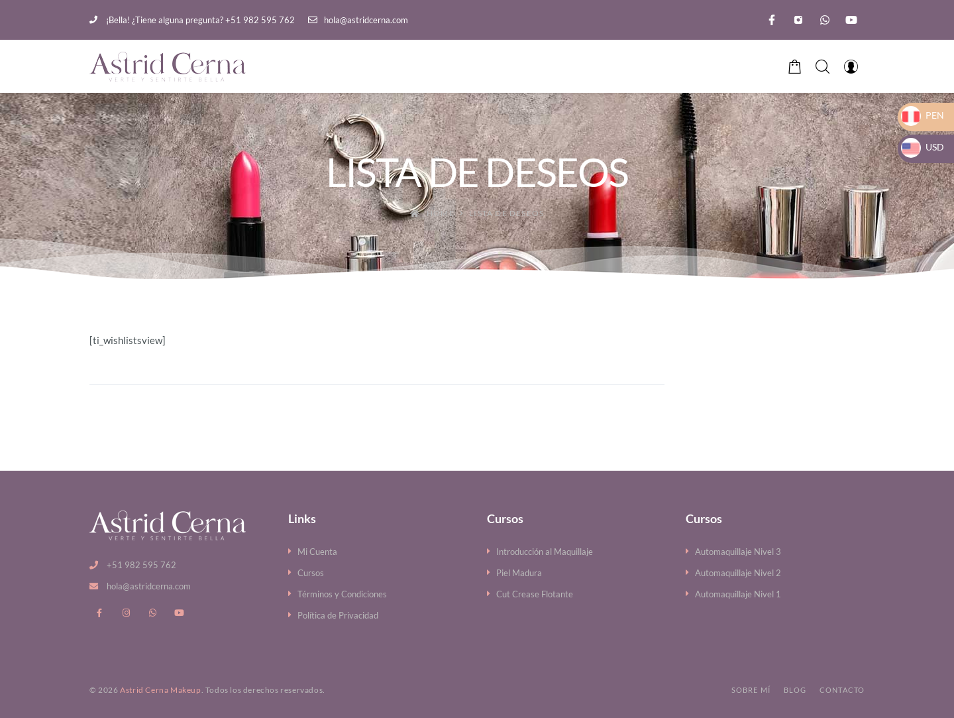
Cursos (310, 573)
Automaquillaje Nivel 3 (738, 551)
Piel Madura (519, 573)
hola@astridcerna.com (358, 20)
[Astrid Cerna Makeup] (167, 67)
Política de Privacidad (337, 615)
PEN (922, 115)
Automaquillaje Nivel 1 (738, 594)
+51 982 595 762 (141, 565)
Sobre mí (750, 690)
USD (922, 146)
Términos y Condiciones (342, 594)
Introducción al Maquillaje (544, 551)
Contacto (842, 690)
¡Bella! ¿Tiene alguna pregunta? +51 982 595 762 (192, 20)
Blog (795, 690)
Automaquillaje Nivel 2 (738, 573)
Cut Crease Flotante (534, 594)
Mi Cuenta (317, 551)
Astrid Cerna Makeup (160, 690)
